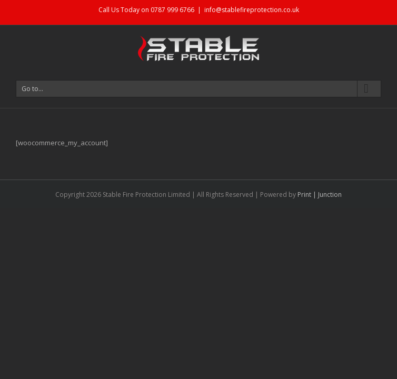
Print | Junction (319, 194)
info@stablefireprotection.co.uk (251, 9)
